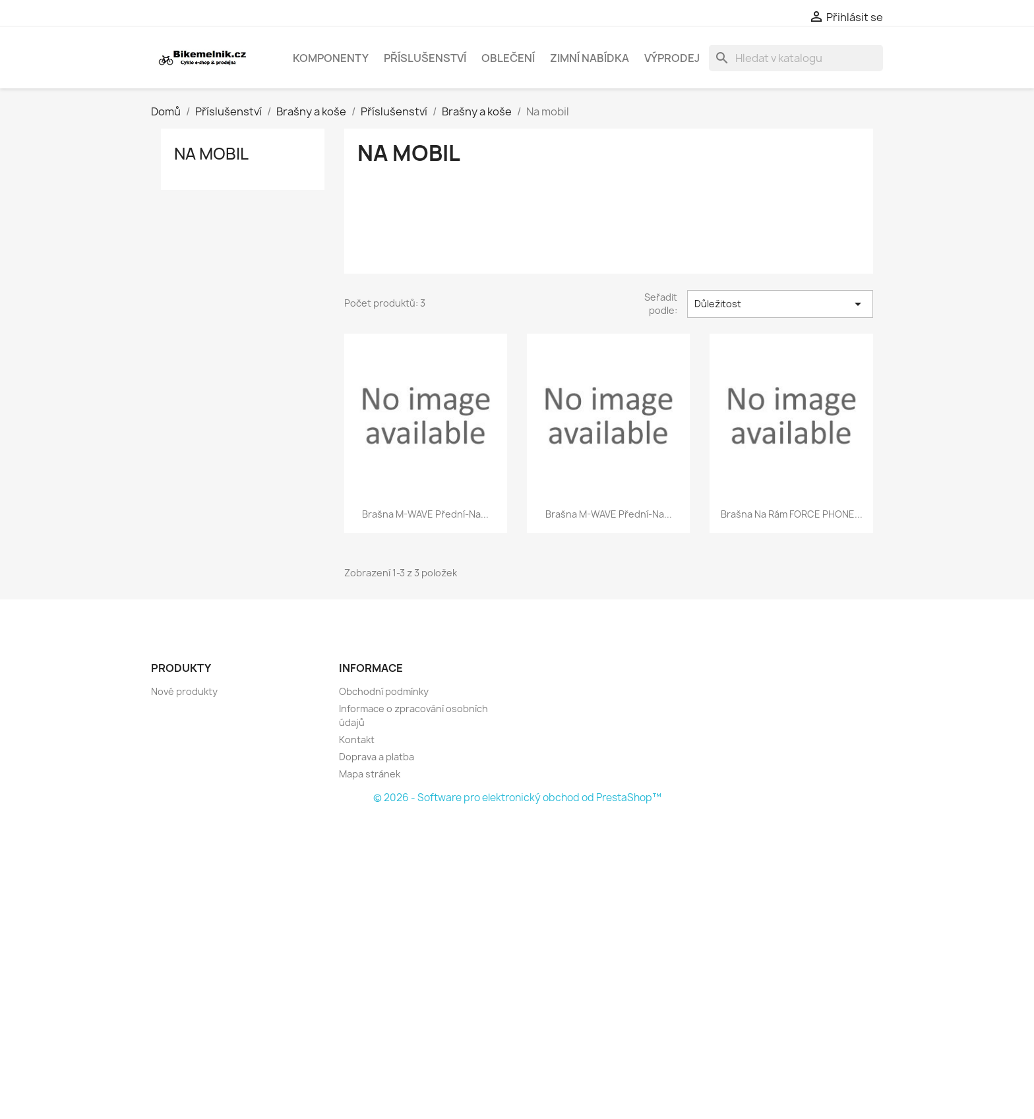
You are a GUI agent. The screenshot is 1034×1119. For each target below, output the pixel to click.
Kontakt (357, 739)
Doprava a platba (376, 756)
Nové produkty (184, 691)
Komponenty (331, 58)
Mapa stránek (369, 774)
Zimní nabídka (589, 58)
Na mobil (211, 153)
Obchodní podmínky (384, 691)
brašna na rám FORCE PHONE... (792, 514)
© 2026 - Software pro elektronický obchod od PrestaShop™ (517, 797)
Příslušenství (425, 58)
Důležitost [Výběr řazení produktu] (780, 304)
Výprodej (672, 58)
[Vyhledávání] (796, 58)
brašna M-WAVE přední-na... (425, 514)
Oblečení (508, 58)
